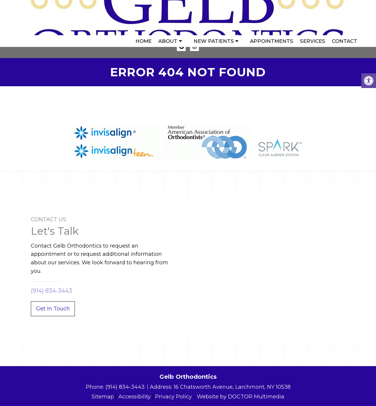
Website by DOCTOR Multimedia (240, 396)
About (167, 18)
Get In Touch (53, 308)
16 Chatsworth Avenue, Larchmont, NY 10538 (232, 387)
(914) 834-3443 (281, 50)
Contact (344, 18)
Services (312, 18)
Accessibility (134, 396)
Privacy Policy (173, 396)
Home (143, 18)
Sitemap (103, 396)
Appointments (271, 18)
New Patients (214, 18)
